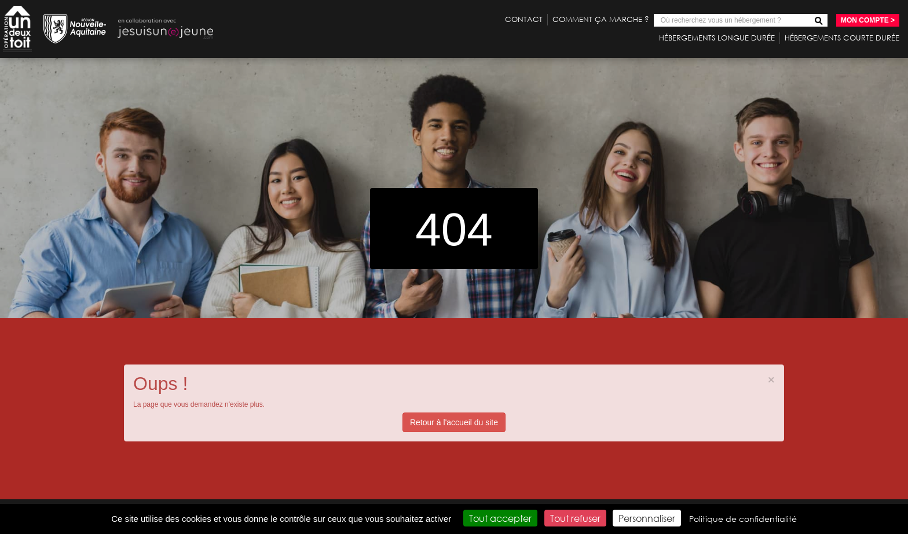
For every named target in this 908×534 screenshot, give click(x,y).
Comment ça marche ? (600, 19)
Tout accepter (500, 518)
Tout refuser (575, 518)
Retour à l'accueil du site (454, 422)
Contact (524, 19)
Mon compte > (868, 20)
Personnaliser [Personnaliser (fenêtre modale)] (646, 518)
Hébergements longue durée (717, 38)
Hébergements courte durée (842, 38)
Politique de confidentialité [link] (743, 518)
